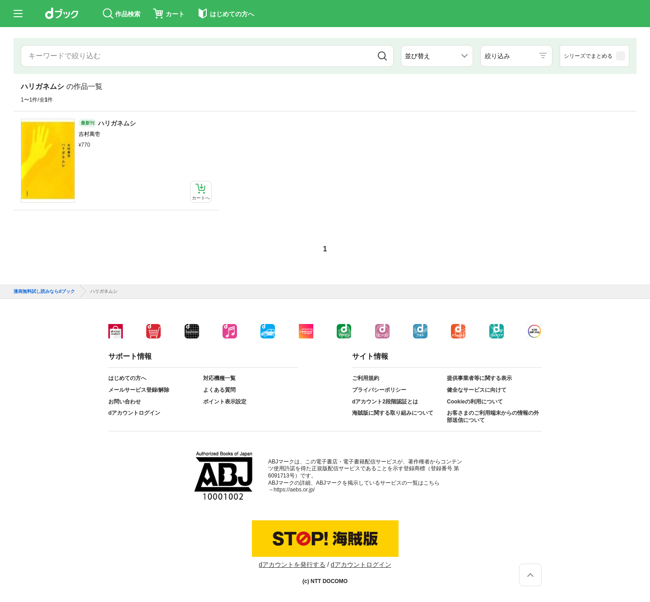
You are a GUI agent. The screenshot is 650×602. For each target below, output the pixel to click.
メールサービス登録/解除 (138, 390)
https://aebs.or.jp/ (294, 489)
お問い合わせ (124, 401)
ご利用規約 (365, 378)
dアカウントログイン (134, 413)
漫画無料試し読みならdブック (44, 291)
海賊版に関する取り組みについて (392, 413)
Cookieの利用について (475, 401)
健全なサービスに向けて (476, 390)
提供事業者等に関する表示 (479, 378)
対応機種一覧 (219, 378)
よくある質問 (219, 390)
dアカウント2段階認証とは (385, 401)
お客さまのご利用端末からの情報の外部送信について (493, 416)
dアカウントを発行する (292, 564)
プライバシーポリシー (379, 390)
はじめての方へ (127, 378)
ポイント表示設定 (224, 401)
